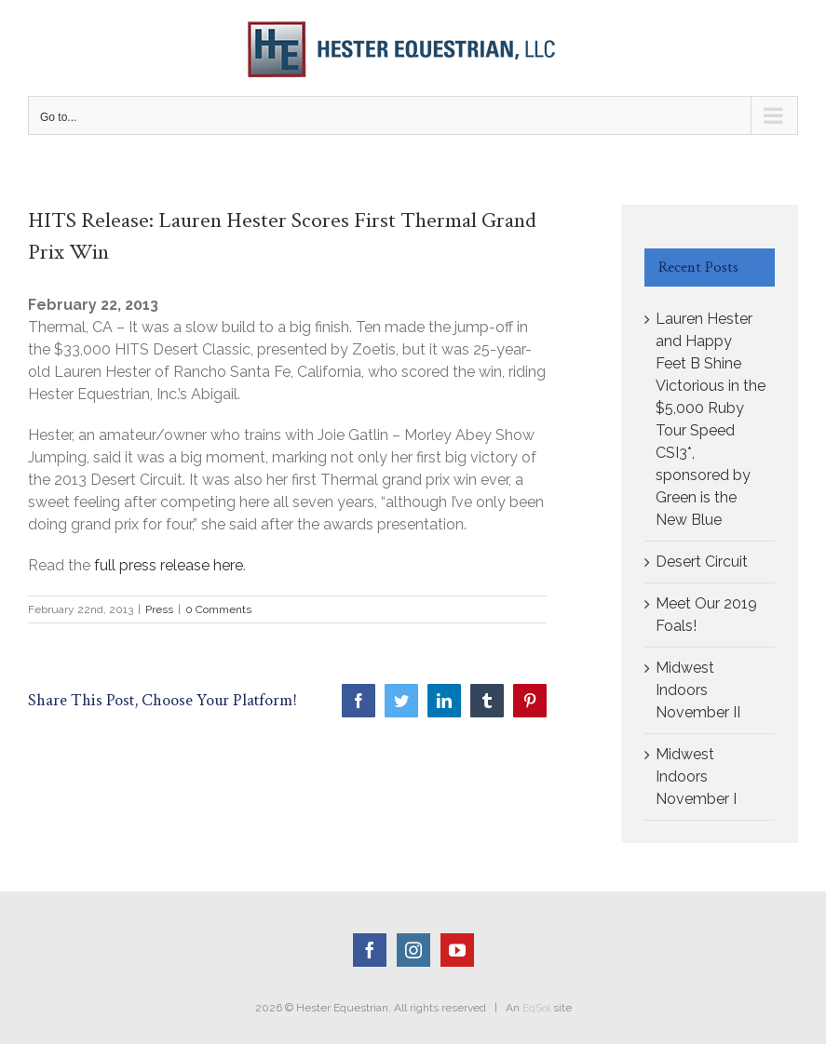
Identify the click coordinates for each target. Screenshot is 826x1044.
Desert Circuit (702, 561)
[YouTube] (457, 950)
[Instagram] (413, 950)
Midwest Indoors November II (698, 690)
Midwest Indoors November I (696, 776)
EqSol (536, 1007)
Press (159, 609)
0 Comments (218, 609)
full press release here (168, 565)
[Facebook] (369, 950)
